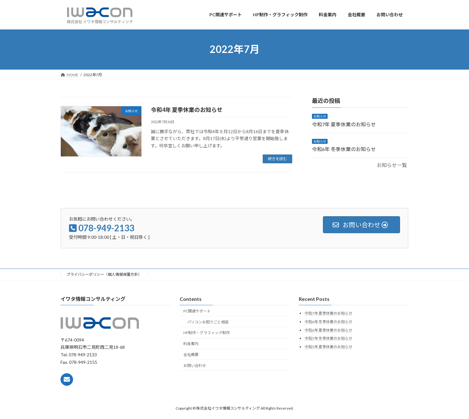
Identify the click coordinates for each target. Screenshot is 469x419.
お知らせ (320, 116)
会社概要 (190, 354)
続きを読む (277, 158)
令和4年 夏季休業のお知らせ (187, 109)
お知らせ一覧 (392, 165)
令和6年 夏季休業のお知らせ (328, 329)
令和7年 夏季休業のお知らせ (344, 124)
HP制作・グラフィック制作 (206, 332)
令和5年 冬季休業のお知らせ (328, 338)
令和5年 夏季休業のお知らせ (328, 346)
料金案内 (190, 343)
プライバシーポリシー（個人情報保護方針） (104, 274)
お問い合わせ (194, 365)
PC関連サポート (197, 310)
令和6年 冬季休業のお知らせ (344, 149)
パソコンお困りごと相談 (208, 321)
